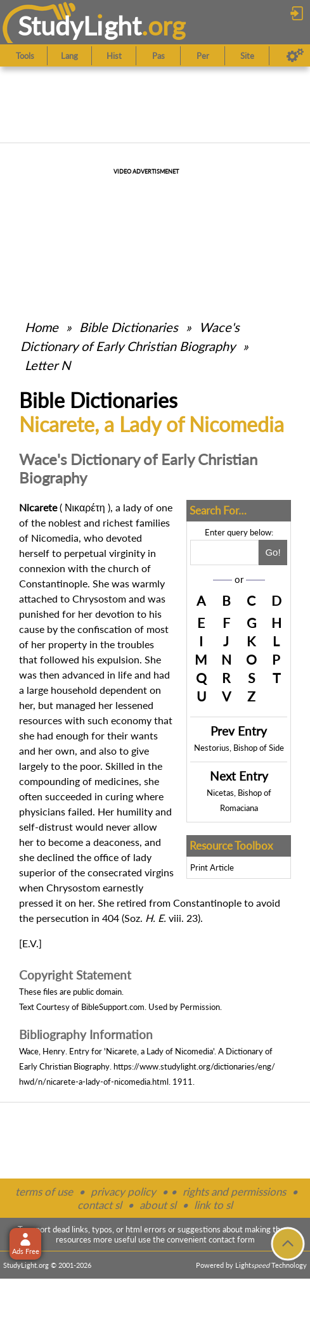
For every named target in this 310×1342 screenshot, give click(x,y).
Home (41, 327)
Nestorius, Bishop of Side (239, 748)
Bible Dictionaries (128, 327)
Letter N (47, 365)
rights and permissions (234, 1191)
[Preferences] (295, 55)
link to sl (213, 1204)
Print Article (212, 867)
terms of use (44, 1191)
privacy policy (123, 1191)
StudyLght (79, 25)
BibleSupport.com (113, 1007)
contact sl (99, 1204)
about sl (157, 1204)
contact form (232, 1239)
